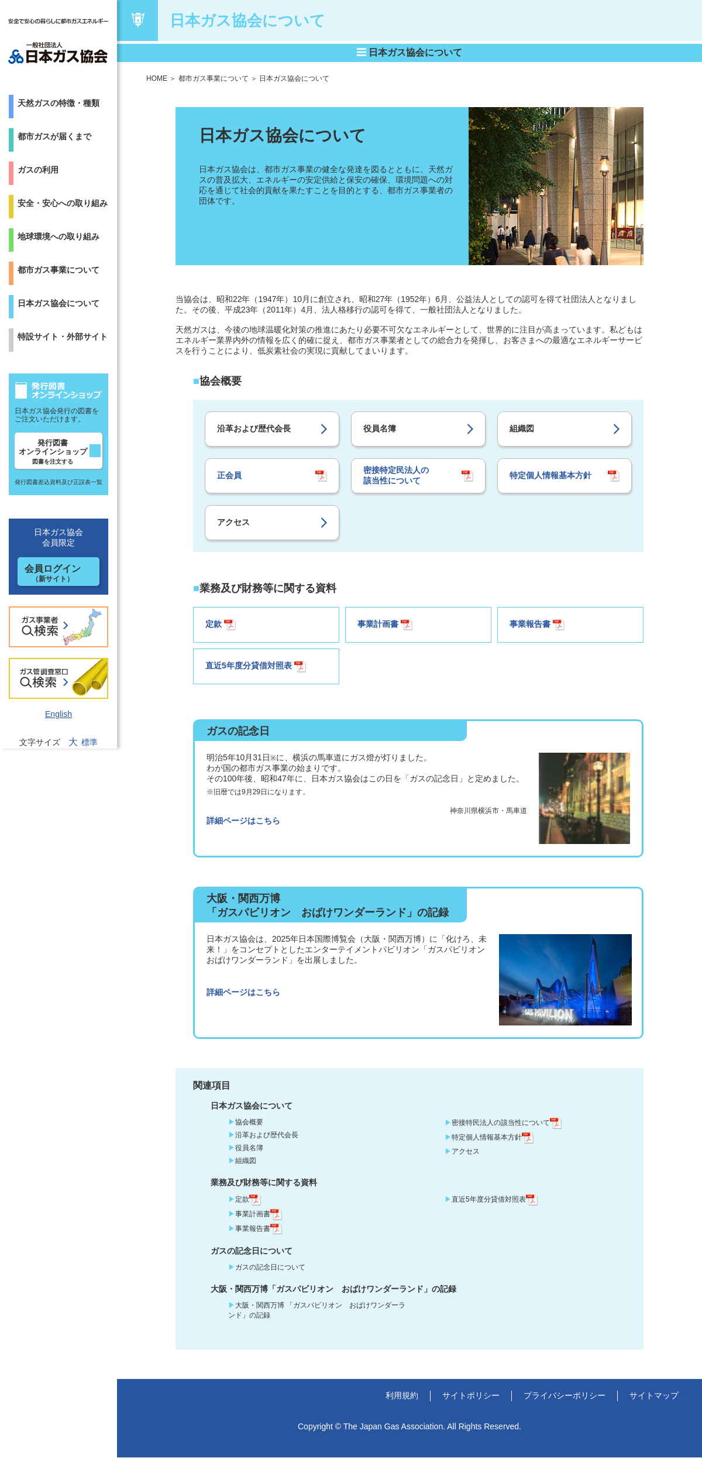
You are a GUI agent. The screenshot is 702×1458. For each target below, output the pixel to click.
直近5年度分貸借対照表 (255, 667)
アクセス (233, 522)
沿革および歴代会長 (254, 428)
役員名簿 (379, 428)
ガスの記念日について (270, 1268)
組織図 (522, 428)
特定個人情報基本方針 (550, 475)
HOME (156, 78)
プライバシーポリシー (564, 1396)
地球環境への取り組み (58, 236)
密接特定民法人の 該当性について (396, 475)
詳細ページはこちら (243, 821)
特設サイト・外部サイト (63, 336)
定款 (220, 625)
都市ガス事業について (58, 270)
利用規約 (402, 1396)
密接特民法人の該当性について (507, 1123)
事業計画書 (384, 625)
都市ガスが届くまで (54, 136)
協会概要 (249, 1123)
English (58, 714)
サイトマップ (654, 1396)
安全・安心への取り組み (63, 203)
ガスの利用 (38, 169)
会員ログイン (53, 573)
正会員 (229, 475)
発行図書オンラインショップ (53, 451)
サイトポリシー (471, 1396)
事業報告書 (537, 625)
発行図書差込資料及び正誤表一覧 (58, 482)
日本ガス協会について (58, 303)
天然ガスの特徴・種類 (58, 103)
